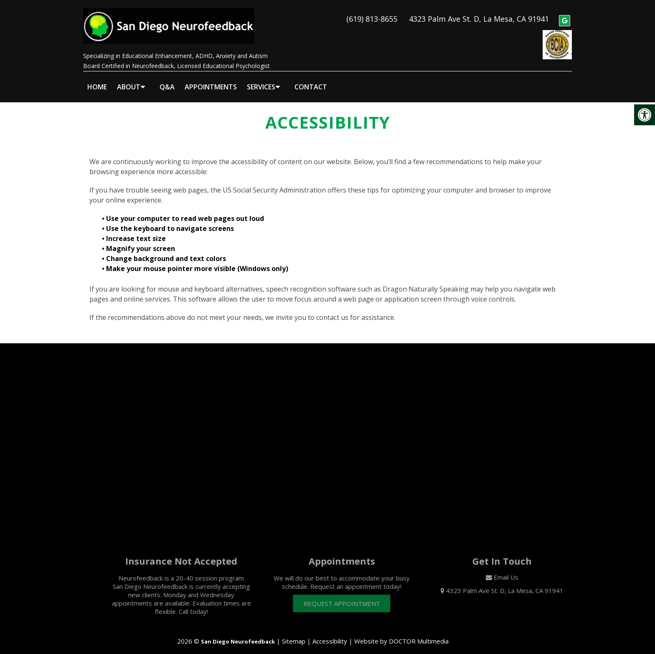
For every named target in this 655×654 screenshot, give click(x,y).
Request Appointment (350, 596)
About (128, 79)
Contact (310, 79)
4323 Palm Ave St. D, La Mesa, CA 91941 (479, 15)
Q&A (167, 79)
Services (261, 79)
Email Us (515, 570)
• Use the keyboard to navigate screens (169, 221)
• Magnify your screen (139, 241)
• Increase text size (135, 231)
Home (97, 79)
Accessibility (329, 634)
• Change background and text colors (165, 251)
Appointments (211, 79)
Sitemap (293, 634)
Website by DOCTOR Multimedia (401, 634)
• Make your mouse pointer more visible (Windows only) (195, 261)
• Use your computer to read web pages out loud (184, 211)
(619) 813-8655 (371, 15)
